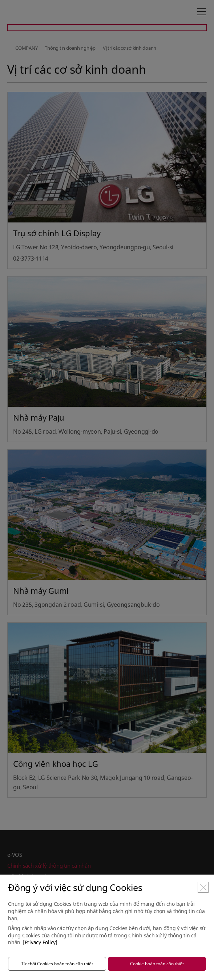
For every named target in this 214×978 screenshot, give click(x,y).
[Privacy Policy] (40, 942)
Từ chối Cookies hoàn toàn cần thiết (57, 964)
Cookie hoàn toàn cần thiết (157, 964)
